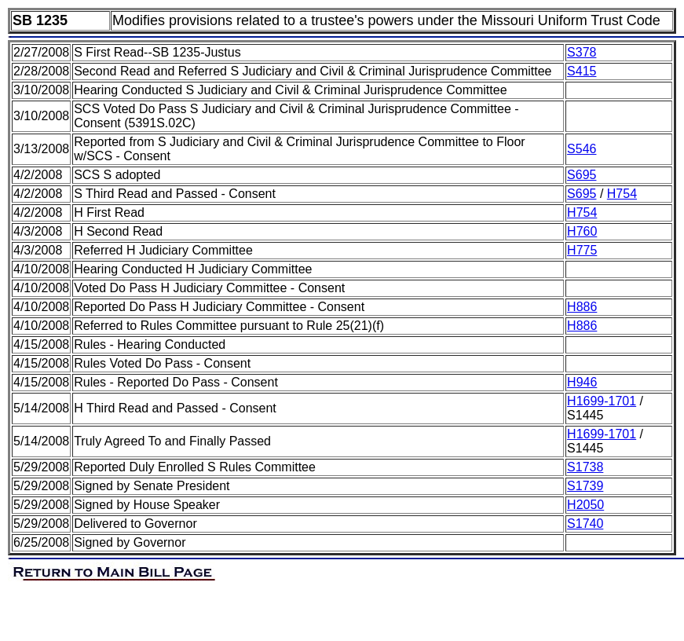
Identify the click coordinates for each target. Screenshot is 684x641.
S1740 (585, 523)
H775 (582, 250)
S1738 (585, 467)
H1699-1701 (601, 401)
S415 (581, 71)
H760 (582, 231)
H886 (582, 306)
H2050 (585, 504)
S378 (581, 52)
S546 (581, 149)
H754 (622, 193)
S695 (581, 174)
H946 (582, 382)
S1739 (585, 486)
